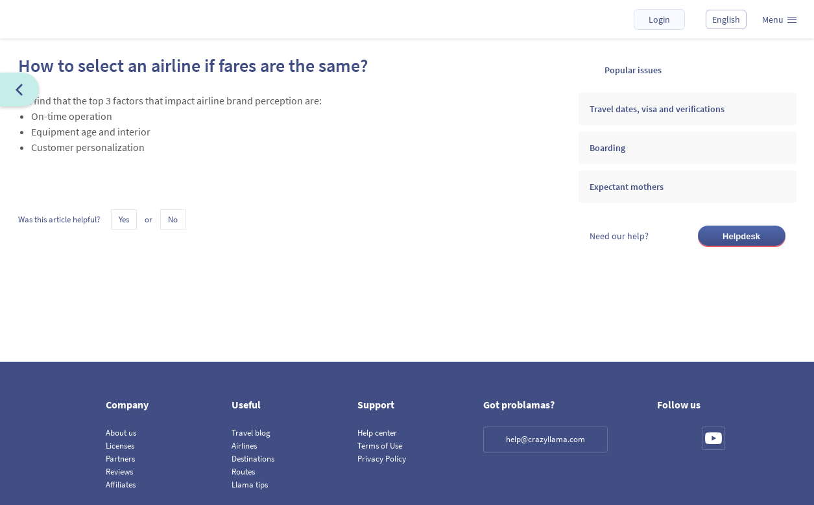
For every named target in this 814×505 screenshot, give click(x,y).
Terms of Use (379, 445)
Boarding (607, 148)
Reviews (119, 471)
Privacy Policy (381, 458)
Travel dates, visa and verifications (657, 109)
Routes (243, 471)
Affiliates (121, 484)
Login (659, 19)
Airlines (244, 445)
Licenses (120, 445)
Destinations (253, 458)
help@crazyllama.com (545, 439)
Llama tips (250, 484)
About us (121, 432)
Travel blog (251, 432)
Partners (120, 458)
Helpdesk (741, 236)
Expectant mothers (627, 187)
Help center (377, 432)
